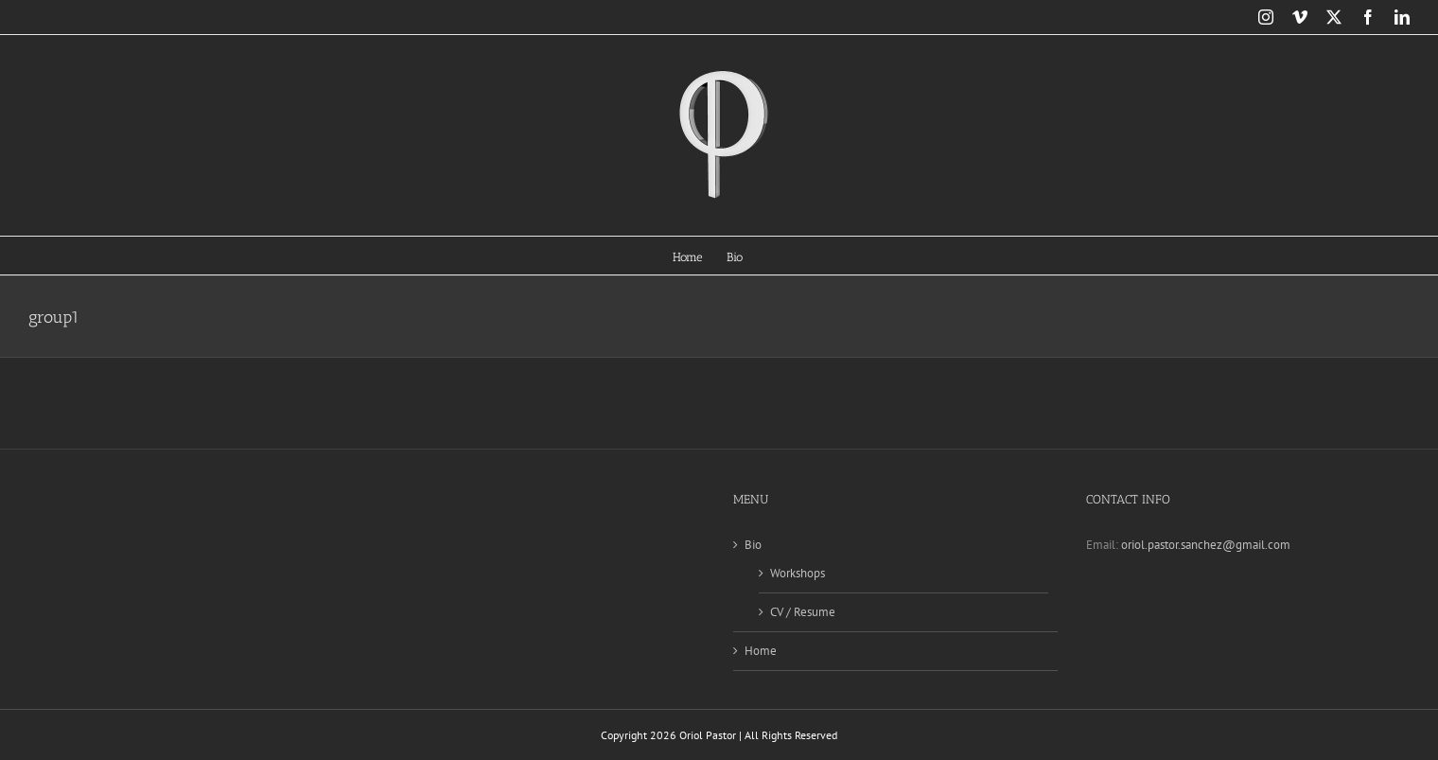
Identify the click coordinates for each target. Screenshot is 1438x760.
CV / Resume (802, 612)
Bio (753, 545)
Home (761, 651)
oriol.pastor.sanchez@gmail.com (1205, 545)
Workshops (797, 573)
